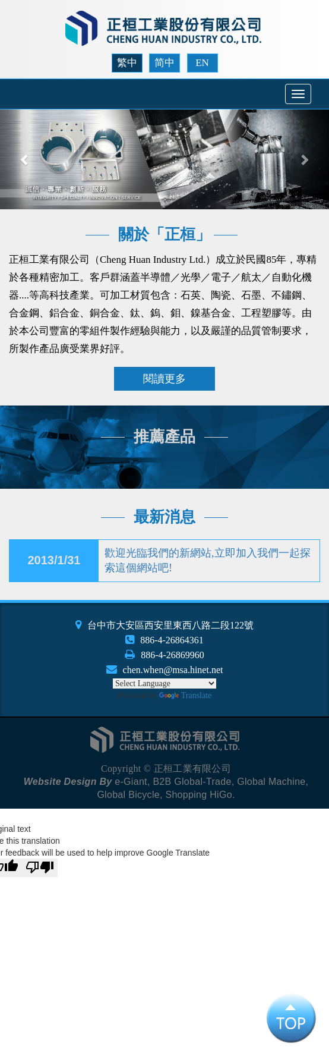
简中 (164, 62)
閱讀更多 (164, 379)
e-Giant (131, 782)
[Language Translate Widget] (164, 683)
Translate (185, 695)
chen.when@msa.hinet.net (173, 670)
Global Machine (271, 782)
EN (202, 62)
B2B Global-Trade (192, 782)
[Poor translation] (40, 868)
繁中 (127, 62)
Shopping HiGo (198, 795)
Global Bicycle (128, 795)
